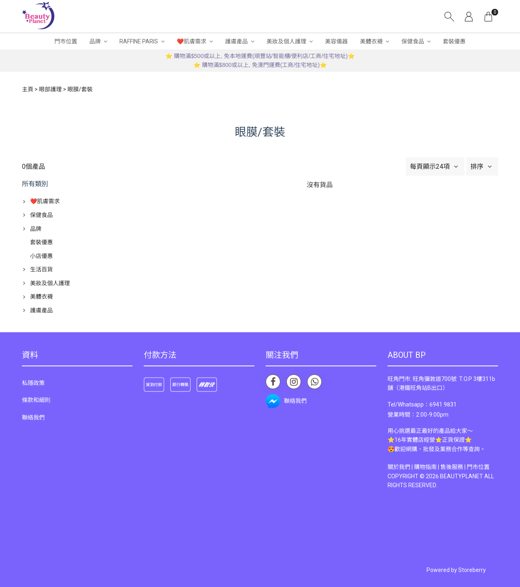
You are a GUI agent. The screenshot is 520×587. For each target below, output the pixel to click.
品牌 (95, 41)
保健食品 (412, 41)
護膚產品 (236, 41)
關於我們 (399, 467)
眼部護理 (50, 89)
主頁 (27, 89)
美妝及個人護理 (286, 41)
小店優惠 (41, 256)
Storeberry (472, 570)
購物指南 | (427, 467)
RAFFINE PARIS (138, 41)
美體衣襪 (371, 41)
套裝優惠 (454, 41)
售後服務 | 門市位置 (465, 467)
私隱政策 (33, 383)
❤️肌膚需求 (191, 41)
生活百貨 (41, 269)
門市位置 (65, 41)
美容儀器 (336, 41)
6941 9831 (443, 404)
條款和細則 (36, 400)
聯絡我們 (33, 417)
